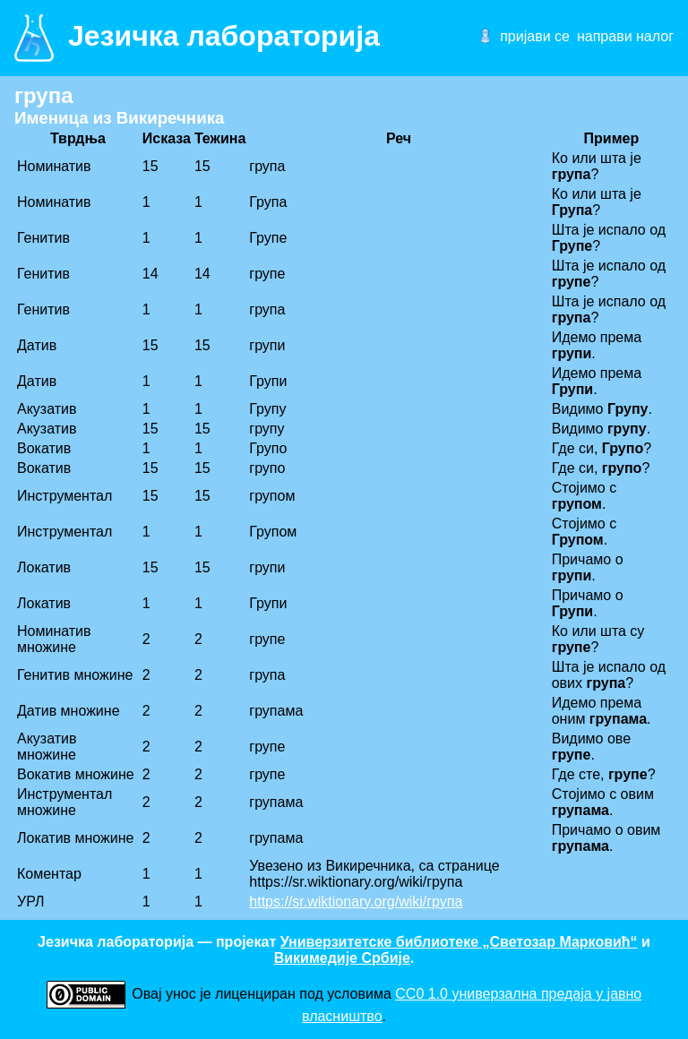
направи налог (625, 36)
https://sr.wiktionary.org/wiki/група (355, 901)
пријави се (535, 36)
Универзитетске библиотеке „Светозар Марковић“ (459, 941)
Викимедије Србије (342, 958)
